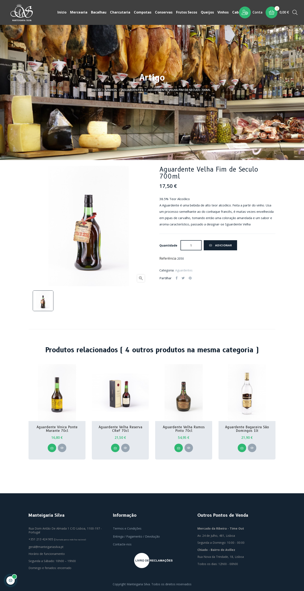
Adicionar (220, 245)
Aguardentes (184, 270)
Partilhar (177, 278)
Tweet (183, 278)
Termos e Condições (127, 528)
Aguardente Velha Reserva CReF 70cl (120, 428)
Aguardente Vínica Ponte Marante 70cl (57, 428)
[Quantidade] (191, 245)
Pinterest (190, 278)
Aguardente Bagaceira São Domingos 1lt (247, 428)
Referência (167, 258)
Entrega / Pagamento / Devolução (136, 536)
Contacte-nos (122, 544)
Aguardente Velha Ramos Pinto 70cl (184, 428)
